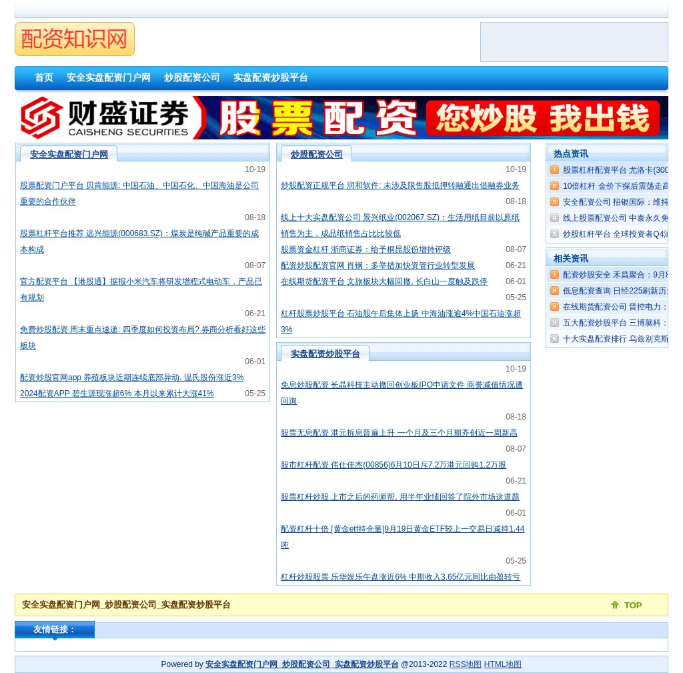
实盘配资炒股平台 (325, 354)
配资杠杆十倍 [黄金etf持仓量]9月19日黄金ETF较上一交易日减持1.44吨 (402, 537)
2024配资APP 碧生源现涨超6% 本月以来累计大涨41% (117, 393)
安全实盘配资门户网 (69, 154)
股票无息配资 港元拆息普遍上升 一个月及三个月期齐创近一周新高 (399, 433)
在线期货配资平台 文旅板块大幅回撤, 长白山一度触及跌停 (384, 281)
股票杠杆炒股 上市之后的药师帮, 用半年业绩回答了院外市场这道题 (400, 497)
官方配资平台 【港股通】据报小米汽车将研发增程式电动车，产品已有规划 (141, 289)
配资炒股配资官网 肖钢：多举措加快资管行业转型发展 (378, 265)
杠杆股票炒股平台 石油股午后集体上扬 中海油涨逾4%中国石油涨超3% (401, 321)
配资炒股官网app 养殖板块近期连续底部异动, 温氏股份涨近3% (131, 377)
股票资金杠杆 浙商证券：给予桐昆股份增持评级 (366, 249)
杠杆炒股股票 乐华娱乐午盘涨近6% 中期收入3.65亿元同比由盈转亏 (400, 577)
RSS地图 (466, 664)
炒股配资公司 (317, 154)
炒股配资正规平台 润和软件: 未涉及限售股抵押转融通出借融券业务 (400, 185)
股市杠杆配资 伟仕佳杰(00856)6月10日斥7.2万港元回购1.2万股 (393, 465)
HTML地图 (503, 664)
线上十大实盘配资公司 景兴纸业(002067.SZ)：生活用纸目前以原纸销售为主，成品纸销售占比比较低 (400, 225)
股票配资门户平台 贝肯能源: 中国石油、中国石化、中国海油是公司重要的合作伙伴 (139, 193)
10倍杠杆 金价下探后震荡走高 (616, 186)
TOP (633, 605)
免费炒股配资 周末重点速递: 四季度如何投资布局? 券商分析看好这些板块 (142, 337)
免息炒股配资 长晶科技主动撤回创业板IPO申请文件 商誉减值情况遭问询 (402, 393)
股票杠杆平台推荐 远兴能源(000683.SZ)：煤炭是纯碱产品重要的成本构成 (139, 241)
